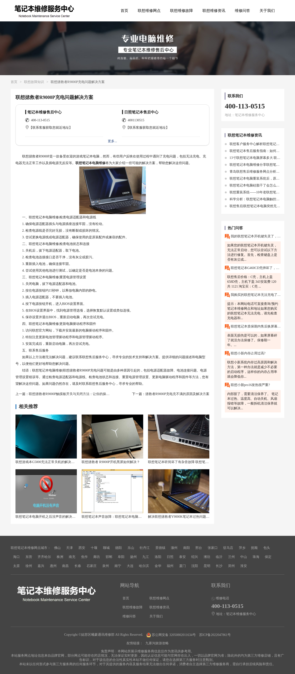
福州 (170, 566)
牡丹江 (145, 548)
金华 (158, 566)
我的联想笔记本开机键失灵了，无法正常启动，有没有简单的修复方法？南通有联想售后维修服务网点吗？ (253, 236)
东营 (28, 557)
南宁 (117, 566)
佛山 (57, 548)
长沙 (219, 566)
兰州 (231, 557)
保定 (268, 557)
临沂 (219, 557)
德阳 (118, 548)
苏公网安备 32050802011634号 (171, 635)
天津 (69, 548)
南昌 (65, 566)
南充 (72, 557)
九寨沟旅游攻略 (157, 643)
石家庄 (92, 566)
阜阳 (121, 557)
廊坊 (96, 557)
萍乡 (242, 548)
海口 (16, 557)
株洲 (60, 557)
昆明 (207, 566)
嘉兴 (41, 566)
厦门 (182, 566)
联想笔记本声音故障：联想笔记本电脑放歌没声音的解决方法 (127, 516)
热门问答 (235, 228)
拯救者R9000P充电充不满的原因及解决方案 (177, 394)
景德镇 (160, 548)
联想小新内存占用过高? (245, 353)
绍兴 (194, 557)
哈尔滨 (144, 566)
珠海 (256, 557)
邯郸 (109, 557)
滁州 (174, 548)
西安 (82, 548)
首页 (124, 11)
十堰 (94, 548)
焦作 (84, 557)
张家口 (213, 548)
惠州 (53, 566)
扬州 (133, 557)
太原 (16, 566)
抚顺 (254, 548)
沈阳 (194, 566)
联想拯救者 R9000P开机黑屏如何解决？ (111, 462)
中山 (243, 557)
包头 (266, 548)
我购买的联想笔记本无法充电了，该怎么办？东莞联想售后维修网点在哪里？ (253, 295)
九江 (145, 557)
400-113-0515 (40, 120)
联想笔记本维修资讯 (245, 135)
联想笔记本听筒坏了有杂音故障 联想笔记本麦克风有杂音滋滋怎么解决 (200, 462)
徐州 (28, 566)
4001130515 (136, 120)
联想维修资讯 (213, 11)
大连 (130, 566)
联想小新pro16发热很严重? (247, 385)
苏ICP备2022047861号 (215, 635)
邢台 (198, 548)
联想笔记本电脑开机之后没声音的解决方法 (47, 516)
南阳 (186, 548)
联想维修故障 (181, 11)
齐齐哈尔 (44, 557)
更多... (112, 141)
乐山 (131, 548)
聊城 (106, 548)
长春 (77, 566)
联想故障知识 (34, 82)
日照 (170, 557)
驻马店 (228, 548)
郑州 (231, 566)
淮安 (243, 566)
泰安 (182, 557)
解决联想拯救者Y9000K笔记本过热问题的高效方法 (185, 516)
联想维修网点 (149, 11)
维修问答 (242, 11)
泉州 (105, 566)
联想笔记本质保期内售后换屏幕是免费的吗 (253, 326)
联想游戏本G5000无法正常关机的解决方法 (46, 462)
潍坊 (207, 557)
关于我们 (267, 11)
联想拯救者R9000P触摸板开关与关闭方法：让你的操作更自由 (74, 394)
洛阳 (158, 557)
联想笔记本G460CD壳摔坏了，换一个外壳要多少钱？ (253, 268)
